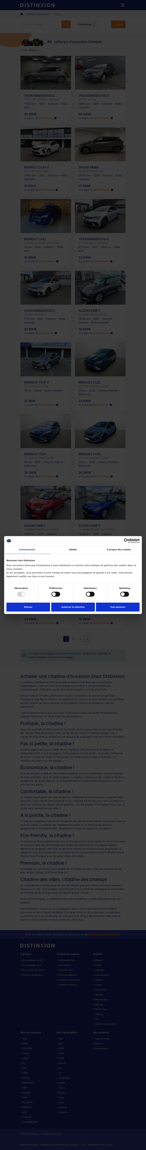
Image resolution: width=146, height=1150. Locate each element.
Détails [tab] (73, 549)
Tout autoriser (117, 607)
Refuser (28, 607)
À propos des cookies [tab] (119, 549)
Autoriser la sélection (73, 607)
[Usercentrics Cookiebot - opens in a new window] (126, 540)
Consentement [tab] (27, 549)
